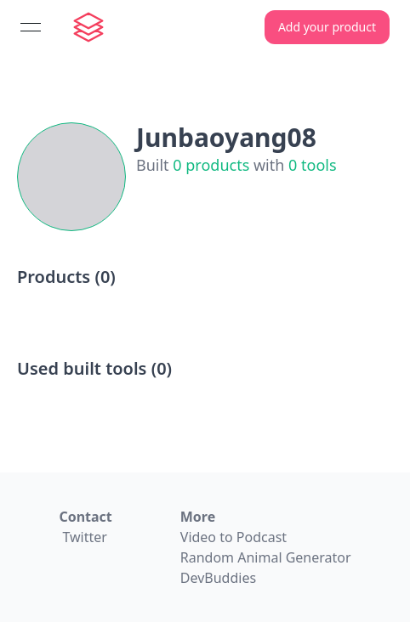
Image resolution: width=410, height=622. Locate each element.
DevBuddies (218, 577)
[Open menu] (30, 27)
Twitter (84, 537)
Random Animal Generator (265, 557)
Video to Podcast (233, 537)
